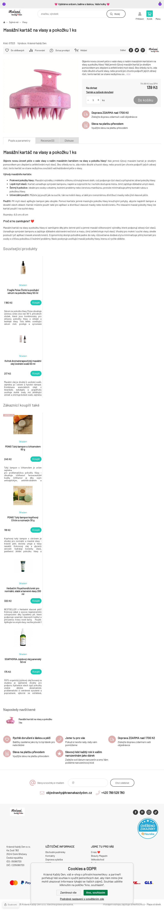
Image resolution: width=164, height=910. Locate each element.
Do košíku (145, 100)
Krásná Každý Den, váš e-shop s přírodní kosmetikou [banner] (17, 13)
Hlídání (83, 50)
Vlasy (24, 22)
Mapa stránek (154, 904)
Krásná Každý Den (36, 43)
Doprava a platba (54, 859)
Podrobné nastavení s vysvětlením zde (82, 899)
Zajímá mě (13, 22)
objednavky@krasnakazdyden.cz (69, 792)
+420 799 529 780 (113, 792)
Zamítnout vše (68, 892)
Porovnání (40, 50)
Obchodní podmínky (55, 852)
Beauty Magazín (99, 855)
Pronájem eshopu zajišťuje (116, 904)
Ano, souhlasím (95, 892)
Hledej (117, 13)
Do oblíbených (17, 50)
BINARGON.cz (138, 904)
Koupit (36, 302)
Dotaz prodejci (63, 50)
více (128, 74)
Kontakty (50, 855)
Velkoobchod (97, 859)
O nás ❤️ (95, 852)
